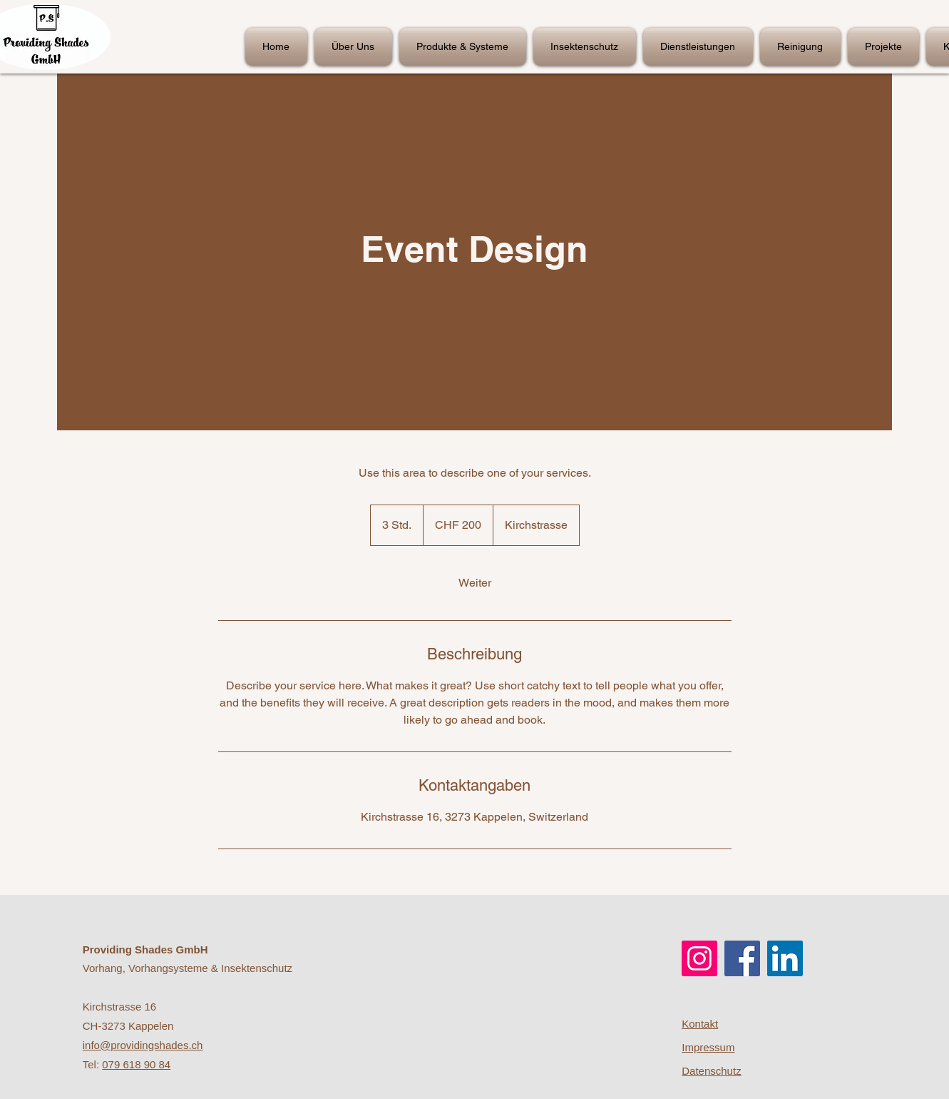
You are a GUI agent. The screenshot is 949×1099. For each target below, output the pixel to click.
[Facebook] (742, 958)
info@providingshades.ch (143, 1045)
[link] (475, 583)
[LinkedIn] (785, 958)
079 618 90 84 (136, 1064)
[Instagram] (699, 958)
